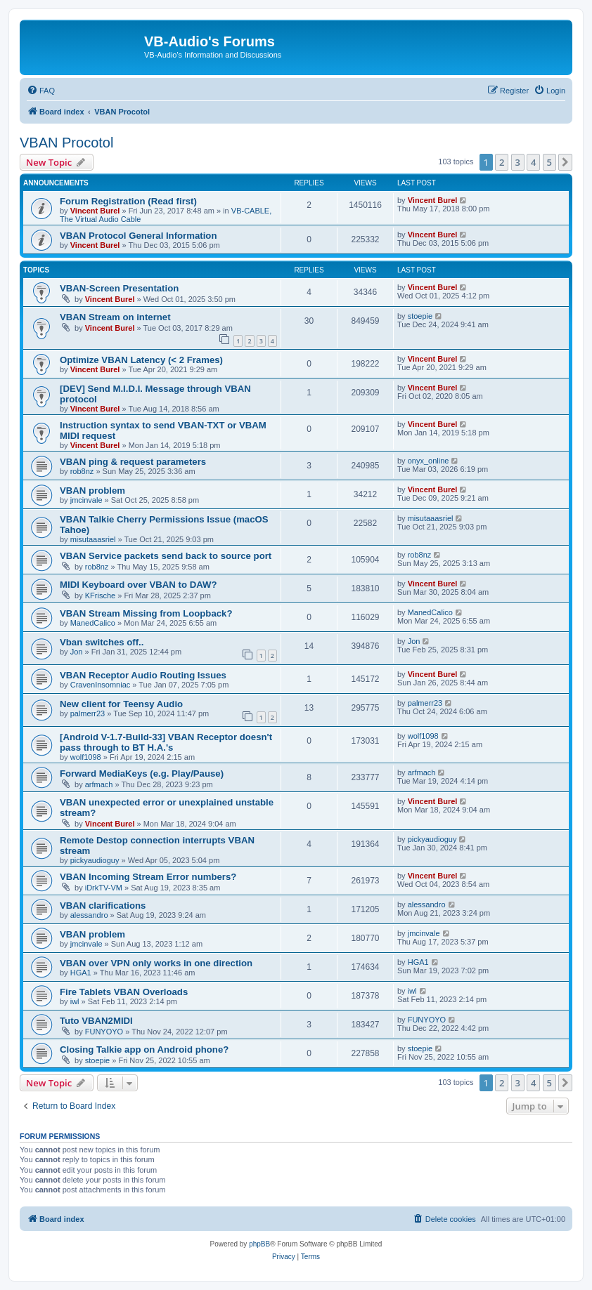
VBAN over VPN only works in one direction (156, 963)
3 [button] (517, 162)
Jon (76, 651)
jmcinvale (86, 500)
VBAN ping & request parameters (133, 461)
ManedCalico (92, 623)
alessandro (89, 915)
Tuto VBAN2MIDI (96, 1020)
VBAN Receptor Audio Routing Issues (143, 675)
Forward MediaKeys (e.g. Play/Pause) (142, 773)
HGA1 (80, 972)
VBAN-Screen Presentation (119, 288)
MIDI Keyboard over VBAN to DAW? (138, 584)
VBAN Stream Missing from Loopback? (146, 613)
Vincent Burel (95, 210)
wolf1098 (85, 757)
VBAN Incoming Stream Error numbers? (148, 876)
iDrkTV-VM (103, 887)
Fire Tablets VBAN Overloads (124, 992)
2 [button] (501, 162)
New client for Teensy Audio (121, 704)
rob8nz (82, 471)
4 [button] (533, 162)
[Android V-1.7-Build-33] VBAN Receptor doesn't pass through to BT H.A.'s (166, 742)
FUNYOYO (104, 1031)
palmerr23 (87, 713)
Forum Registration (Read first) (128, 201)
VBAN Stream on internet (115, 317)
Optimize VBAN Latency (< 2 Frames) (141, 360)
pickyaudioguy (95, 860)
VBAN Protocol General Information (138, 235)
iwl (74, 1001)
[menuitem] (41, 90)
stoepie (420, 316)
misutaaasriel (93, 539)
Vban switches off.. (101, 642)
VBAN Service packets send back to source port (165, 556)
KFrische (100, 595)
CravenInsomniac (100, 684)
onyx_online (428, 460)
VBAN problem (92, 490)
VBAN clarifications (103, 905)
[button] (565, 162)
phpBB (259, 1244)
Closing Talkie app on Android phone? (144, 1049)
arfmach (99, 784)
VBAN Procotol (66, 142)
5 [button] (549, 162)
